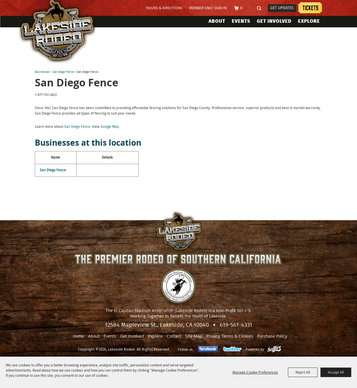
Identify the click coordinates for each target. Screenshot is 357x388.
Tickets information (310, 8)
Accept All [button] (336, 372)
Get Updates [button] (282, 8)
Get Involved (274, 21)
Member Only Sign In (208, 8)
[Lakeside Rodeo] (63, 31)
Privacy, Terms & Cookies (229, 336)
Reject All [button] (302, 372)
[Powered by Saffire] (274, 349)
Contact (174, 336)
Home (78, 336)
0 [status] (241, 8)
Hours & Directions (164, 8)
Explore (309, 21)
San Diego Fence (63, 72)
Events (241, 21)
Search (261, 8)
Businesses (42, 72)
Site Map (193, 336)
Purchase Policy (272, 336)
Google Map (109, 126)
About (217, 21)
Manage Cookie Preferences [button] (255, 372)
